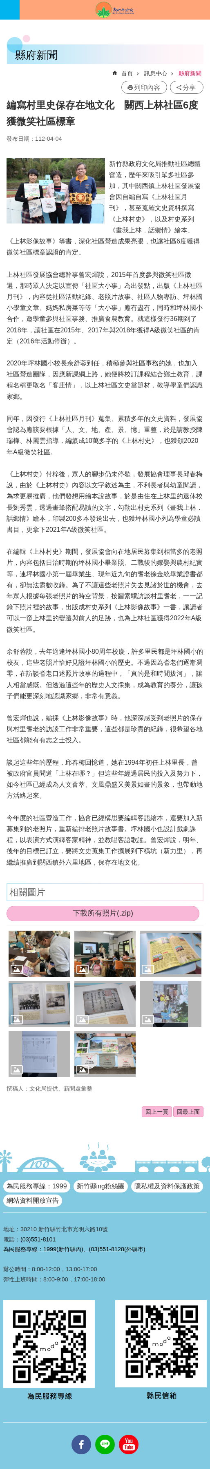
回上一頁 (156, 1111)
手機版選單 (10, 10)
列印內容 (147, 87)
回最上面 (188, 1111)
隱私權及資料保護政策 (167, 1186)
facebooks (81, 1435)
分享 (189, 87)
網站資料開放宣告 (33, 1200)
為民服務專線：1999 (37, 1186)
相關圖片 (27, 892)
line (105, 1435)
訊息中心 (155, 73)
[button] (39, 954)
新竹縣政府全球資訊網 (115, 10)
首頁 (127, 73)
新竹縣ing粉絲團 (101, 1186)
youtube (129, 1435)
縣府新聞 (190, 73)
